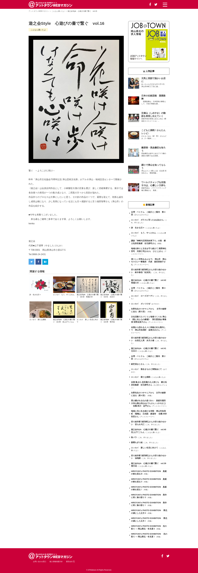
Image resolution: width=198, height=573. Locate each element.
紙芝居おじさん (138, 364)
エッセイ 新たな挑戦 (140, 377)
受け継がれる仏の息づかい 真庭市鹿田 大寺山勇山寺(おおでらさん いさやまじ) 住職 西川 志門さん (149, 403)
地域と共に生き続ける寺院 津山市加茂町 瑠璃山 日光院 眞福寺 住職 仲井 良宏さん (149, 413)
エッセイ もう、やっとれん (143, 233)
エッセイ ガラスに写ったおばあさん (147, 220)
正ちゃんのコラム (141, 215)
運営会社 (70, 562)
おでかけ (155, 304)
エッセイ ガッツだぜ (140, 304)
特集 (159, 243)
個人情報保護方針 (56, 562)
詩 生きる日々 (138, 228)
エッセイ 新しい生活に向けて (144, 448)
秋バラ (134, 437)
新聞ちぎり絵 (137, 442)
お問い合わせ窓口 (39, 562)
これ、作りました (152, 364)
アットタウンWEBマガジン (39, 11)
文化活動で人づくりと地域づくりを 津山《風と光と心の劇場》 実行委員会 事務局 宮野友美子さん (148, 319)
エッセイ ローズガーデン (142, 296)
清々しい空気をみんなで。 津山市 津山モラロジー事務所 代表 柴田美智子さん (148, 262)
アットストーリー (141, 265)
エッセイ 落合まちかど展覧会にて (146, 369)
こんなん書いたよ (58, 11)
